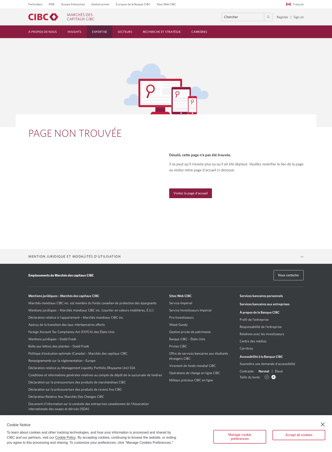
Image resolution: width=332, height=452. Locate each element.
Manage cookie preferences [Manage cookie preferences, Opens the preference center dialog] (239, 437)
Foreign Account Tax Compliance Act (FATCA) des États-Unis (71, 332)
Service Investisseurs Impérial (190, 310)
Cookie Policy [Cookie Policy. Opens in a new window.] (65, 437)
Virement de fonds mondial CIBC (192, 366)
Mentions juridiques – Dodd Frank (52, 339)
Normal (264, 371)
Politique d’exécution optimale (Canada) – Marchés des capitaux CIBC (77, 353)
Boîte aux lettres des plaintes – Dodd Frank (58, 346)
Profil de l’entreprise (254, 319)
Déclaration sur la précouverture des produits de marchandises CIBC (77, 382)
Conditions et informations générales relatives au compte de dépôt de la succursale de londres (95, 375)
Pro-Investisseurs (181, 317)
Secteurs (125, 32)
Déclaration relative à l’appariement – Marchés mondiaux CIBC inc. (76, 317)
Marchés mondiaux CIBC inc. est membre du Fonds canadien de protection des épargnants (92, 303)
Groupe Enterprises (73, 4)
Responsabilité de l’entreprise (261, 327)
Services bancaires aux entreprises (264, 304)
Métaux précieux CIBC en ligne (191, 380)
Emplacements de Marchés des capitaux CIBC (61, 275)
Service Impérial (180, 303)
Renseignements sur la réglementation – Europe (61, 360)
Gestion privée (100, 4)
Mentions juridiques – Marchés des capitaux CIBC (63, 296)
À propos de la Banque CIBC (133, 4)
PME (52, 4)
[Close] (322, 424)
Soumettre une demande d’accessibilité (267, 364)
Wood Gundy (178, 324)
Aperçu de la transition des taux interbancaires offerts (66, 324)
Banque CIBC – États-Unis (187, 339)
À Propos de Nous (42, 32)
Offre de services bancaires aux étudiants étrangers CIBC (198, 356)
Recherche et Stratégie (162, 32)
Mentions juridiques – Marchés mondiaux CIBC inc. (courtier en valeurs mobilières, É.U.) (91, 310)
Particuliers (35, 4)
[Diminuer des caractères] (267, 377)
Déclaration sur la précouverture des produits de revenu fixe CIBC (75, 389)
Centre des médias (253, 341)
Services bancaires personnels (261, 296)
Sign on (298, 17)
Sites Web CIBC (166, 4)
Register (282, 17)
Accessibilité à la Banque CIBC (261, 356)
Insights (75, 32)
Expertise (99, 32)
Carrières (199, 32)
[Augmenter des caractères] (273, 377)
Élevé (279, 371)
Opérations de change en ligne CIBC (194, 373)
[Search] (268, 17)
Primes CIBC (178, 346)
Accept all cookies (298, 435)
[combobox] (247, 17)
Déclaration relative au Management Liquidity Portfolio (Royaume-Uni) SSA (81, 368)
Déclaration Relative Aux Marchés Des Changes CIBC (66, 396)
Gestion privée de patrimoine (190, 332)
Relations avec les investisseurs (262, 334)
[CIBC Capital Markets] (61, 17)
